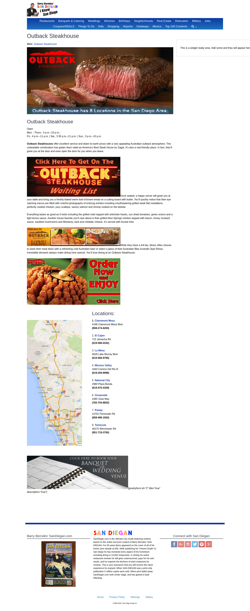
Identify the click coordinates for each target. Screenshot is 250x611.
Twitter (195, 544)
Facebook (174, 544)
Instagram (188, 544)
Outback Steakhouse (45, 44)
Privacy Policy (117, 597)
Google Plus (181, 544)
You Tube (209, 544)
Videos (149, 597)
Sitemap (135, 597)
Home (100, 597)
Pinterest (202, 544)
